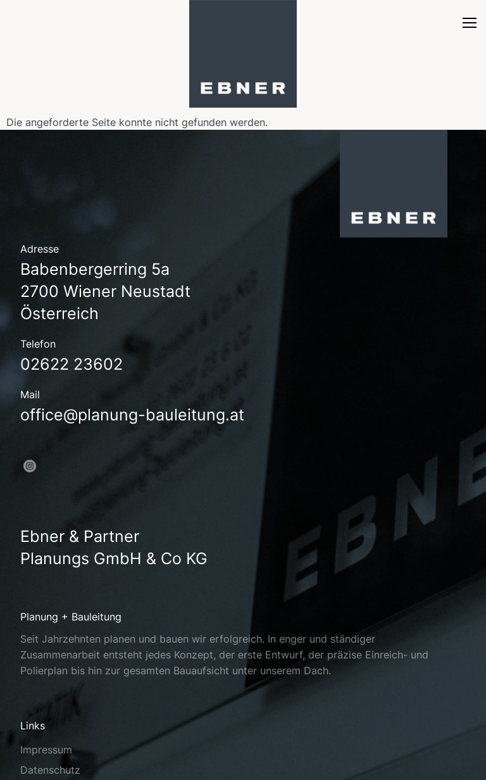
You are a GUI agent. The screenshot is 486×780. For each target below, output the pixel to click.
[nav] (470, 26)
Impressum (46, 749)
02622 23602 (71, 364)
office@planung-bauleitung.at (132, 414)
